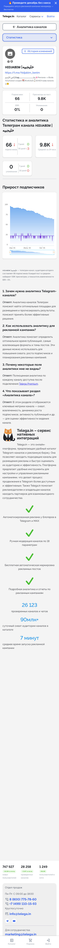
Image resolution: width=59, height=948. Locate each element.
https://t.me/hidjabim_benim (22, 72)
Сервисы (36, 16)
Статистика (14, 37)
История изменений (38, 51)
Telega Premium (28, 383)
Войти (51, 16)
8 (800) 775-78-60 (23, 899)
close (56, 3)
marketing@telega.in (20, 934)
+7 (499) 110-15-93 (23, 904)
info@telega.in (20, 914)
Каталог (21, 16)
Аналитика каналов (29, 27)
